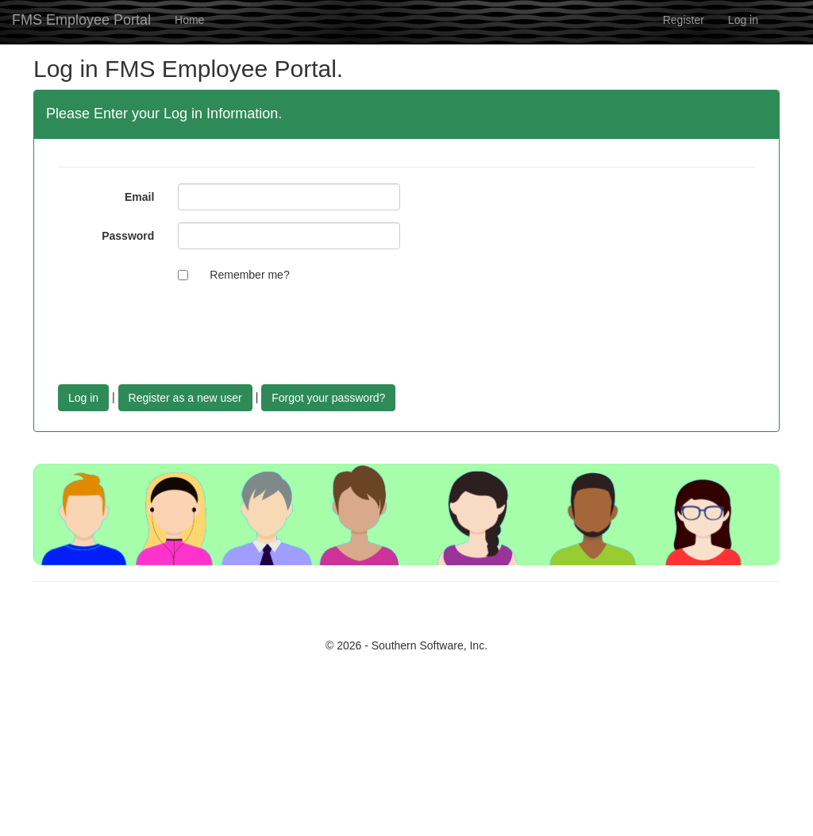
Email (139, 197)
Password (128, 235)
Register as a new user (185, 397)
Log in (743, 19)
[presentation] (298, 325)
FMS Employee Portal (81, 20)
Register (683, 19)
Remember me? (249, 274)
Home (189, 19)
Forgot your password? (328, 397)
